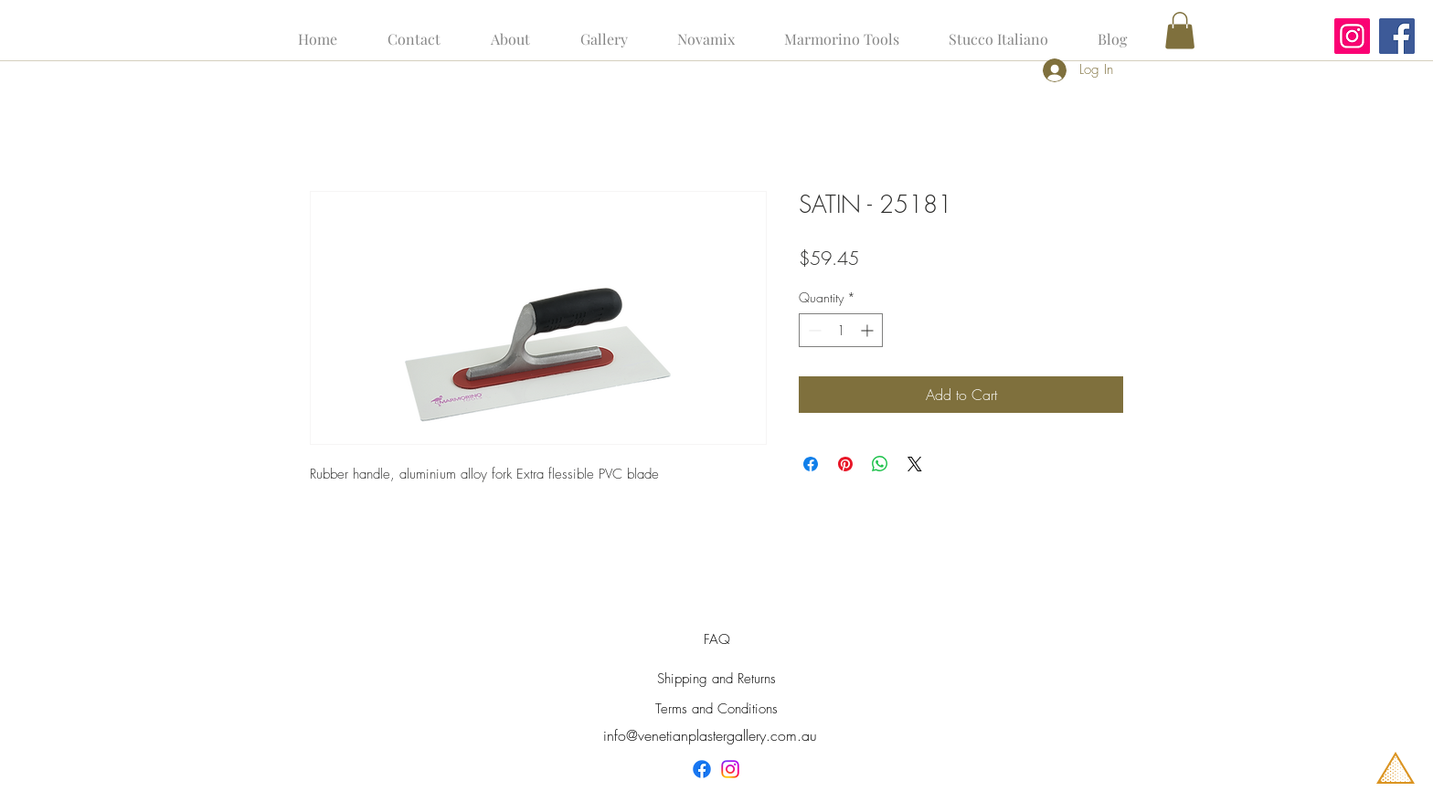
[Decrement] (812, 330)
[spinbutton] (840, 330)
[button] (1179, 30)
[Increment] (868, 330)
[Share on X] (915, 464)
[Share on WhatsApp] (880, 464)
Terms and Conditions (716, 709)
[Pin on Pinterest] (845, 464)
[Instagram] (1352, 36)
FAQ (717, 639)
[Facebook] (1397, 36)
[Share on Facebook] (811, 464)
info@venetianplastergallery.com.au (710, 735)
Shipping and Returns (716, 679)
